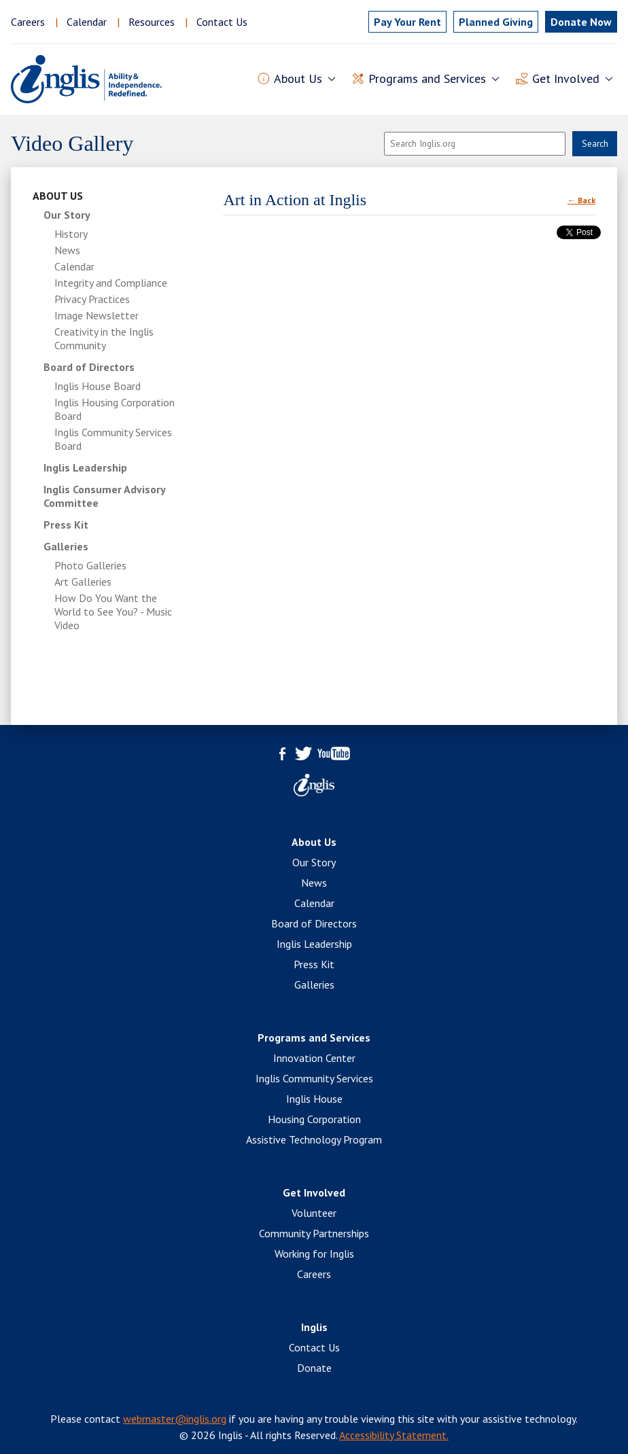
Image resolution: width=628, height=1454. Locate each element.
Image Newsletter (96, 315)
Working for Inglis (314, 1253)
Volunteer (314, 1213)
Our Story (66, 214)
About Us (58, 195)
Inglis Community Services (314, 1078)
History (71, 234)
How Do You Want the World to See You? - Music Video (113, 611)
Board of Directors (89, 367)
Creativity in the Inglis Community (104, 338)
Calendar (87, 22)
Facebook (283, 753)
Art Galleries (82, 581)
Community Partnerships (314, 1233)
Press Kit (65, 524)
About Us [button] (298, 79)
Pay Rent (407, 22)
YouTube (333, 753)
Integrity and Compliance (110, 282)
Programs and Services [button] (427, 79)
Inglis (314, 1327)
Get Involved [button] (565, 79)
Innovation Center (314, 1058)
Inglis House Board (97, 386)
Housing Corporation (314, 1119)
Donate (314, 1368)
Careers (28, 22)
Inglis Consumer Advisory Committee (104, 496)
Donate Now (581, 22)
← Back (581, 200)
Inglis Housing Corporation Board (114, 409)
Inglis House (314, 1098)
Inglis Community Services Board (113, 439)
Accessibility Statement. (394, 1435)
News (67, 250)
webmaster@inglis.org (174, 1418)
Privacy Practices (92, 299)
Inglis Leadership (85, 467)
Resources (151, 22)
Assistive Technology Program (314, 1139)
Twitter (303, 753)
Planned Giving (496, 22)
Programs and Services (314, 1037)
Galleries (65, 546)
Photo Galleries (90, 565)
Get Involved (314, 1192)
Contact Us (221, 22)
